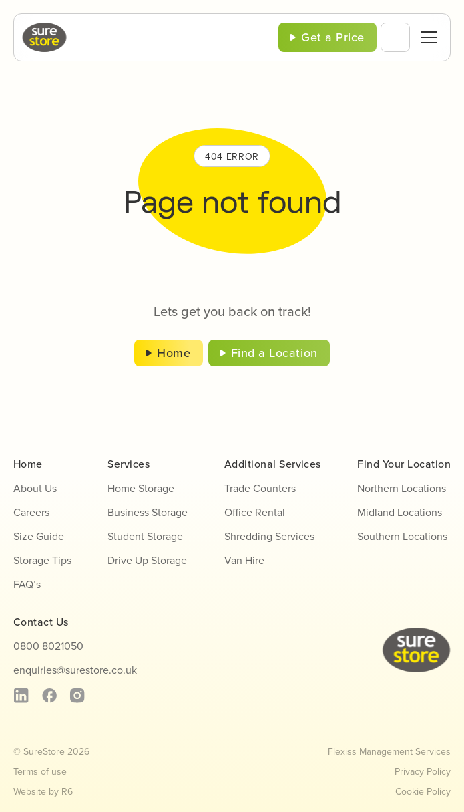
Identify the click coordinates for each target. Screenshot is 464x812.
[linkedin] (21, 695)
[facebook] (49, 695)
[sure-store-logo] (44, 28)
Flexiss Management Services (389, 751)
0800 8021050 (48, 645)
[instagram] (77, 695)
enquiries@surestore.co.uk (75, 669)
